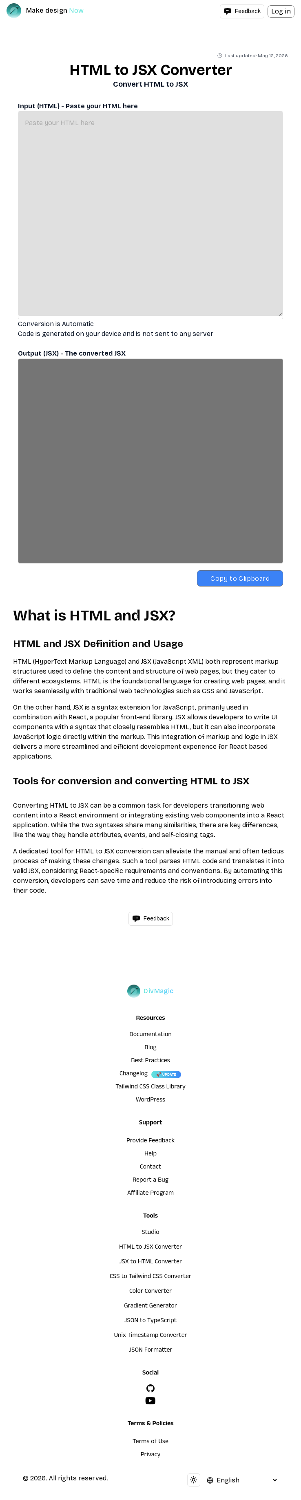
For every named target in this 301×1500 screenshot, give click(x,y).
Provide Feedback (150, 1141)
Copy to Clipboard (240, 578)
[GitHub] (150, 1388)
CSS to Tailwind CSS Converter (150, 1277)
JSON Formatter (151, 1351)
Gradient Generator (150, 1307)
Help (150, 1155)
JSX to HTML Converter (150, 1262)
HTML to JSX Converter (150, 1248)
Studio (150, 1233)
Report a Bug (150, 1181)
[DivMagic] (53, 10)
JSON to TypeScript (150, 1321)
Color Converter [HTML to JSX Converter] (150, 1292)
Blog (150, 1048)
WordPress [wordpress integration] (150, 1101)
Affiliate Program (150, 1194)
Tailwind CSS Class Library (150, 1088)
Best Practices (150, 1061)
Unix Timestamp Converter (150, 1336)
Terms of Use (150, 1442)
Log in (281, 11)
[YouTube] (150, 1400)
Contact (150, 1168)
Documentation (150, 1035)
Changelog (134, 1074)
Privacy (151, 1455)
